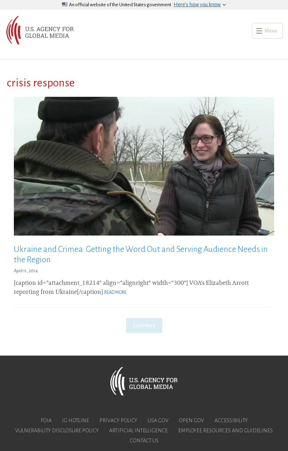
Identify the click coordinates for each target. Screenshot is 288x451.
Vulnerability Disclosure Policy (57, 430)
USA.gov (158, 420)
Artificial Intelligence (138, 430)
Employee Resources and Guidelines (225, 430)
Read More (115, 292)
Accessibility (231, 420)
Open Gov (191, 420)
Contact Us (144, 440)
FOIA (46, 420)
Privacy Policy (118, 420)
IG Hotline (75, 420)
